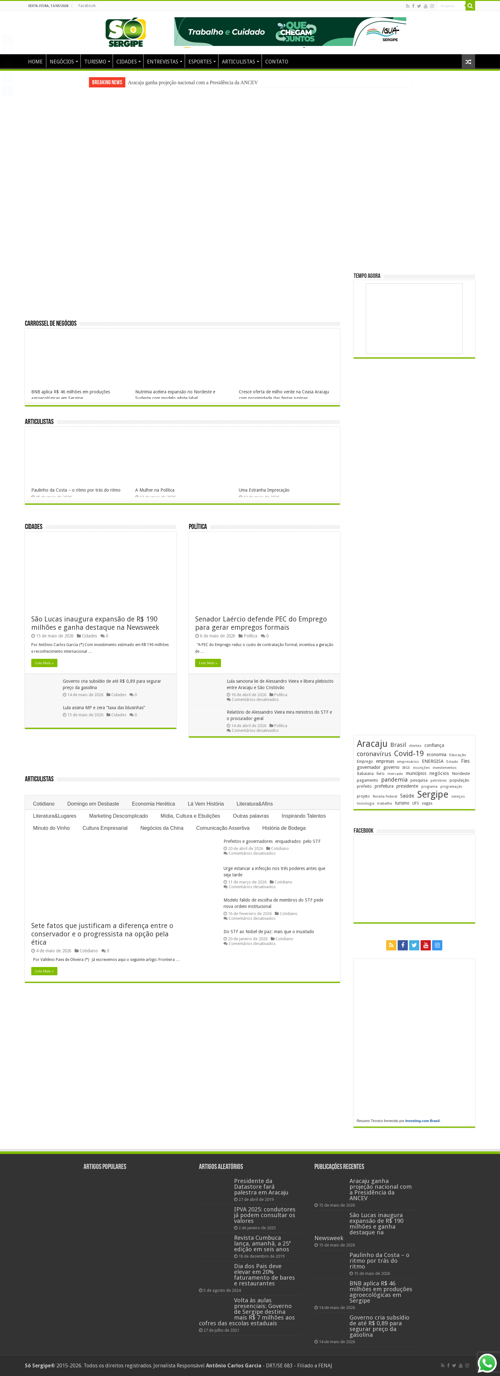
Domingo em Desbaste (93, 804)
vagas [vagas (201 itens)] (427, 803)
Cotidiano (44, 804)
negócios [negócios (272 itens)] (439, 773)
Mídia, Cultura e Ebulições (190, 816)
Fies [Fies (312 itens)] (465, 761)
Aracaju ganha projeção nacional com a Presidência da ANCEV (193, 82)
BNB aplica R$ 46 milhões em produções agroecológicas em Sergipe (380, 1292)
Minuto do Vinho (51, 828)
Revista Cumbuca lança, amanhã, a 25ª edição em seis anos (262, 1243)
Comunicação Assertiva (222, 828)
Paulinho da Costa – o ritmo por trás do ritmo (76, 490)
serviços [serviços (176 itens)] (458, 796)
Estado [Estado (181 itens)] (452, 761)
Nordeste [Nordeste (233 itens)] (461, 773)
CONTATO (276, 62)
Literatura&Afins (255, 804)
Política (198, 527)
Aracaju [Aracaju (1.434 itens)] (372, 744)
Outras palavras (251, 816)
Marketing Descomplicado (118, 816)
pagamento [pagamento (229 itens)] (367, 780)
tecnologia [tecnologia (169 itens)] (365, 803)
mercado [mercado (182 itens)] (395, 773)
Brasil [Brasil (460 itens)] (398, 744)
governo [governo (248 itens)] (391, 767)
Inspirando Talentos (304, 816)
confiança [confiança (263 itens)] (434, 745)
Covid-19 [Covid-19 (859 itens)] (409, 753)
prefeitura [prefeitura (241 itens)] (384, 786)
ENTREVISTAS (162, 62)
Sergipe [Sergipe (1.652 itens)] (432, 794)
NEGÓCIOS (62, 62)
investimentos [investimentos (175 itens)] (445, 768)
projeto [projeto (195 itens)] (363, 796)
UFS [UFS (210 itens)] (415, 803)
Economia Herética (153, 804)
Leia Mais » (44, 663)
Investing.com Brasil (422, 1121)
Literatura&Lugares (54, 816)
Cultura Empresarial (105, 828)
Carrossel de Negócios (51, 324)
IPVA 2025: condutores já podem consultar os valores (265, 1215)
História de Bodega (284, 828)
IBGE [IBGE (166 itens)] (406, 768)
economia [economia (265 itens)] (436, 754)
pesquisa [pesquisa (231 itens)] (419, 780)
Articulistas (39, 422)
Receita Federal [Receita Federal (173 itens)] (385, 796)
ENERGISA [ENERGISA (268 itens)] (433, 761)
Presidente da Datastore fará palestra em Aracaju (261, 1187)
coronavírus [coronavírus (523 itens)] (374, 754)
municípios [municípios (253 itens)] (416, 773)
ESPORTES (200, 62)
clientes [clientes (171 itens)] (415, 746)
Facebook (87, 6)
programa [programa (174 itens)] (429, 787)
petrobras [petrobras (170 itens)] (438, 780)
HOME (35, 62)
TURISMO (95, 62)
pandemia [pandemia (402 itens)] (394, 779)
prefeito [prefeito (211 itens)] (364, 786)
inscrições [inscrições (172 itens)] (421, 768)
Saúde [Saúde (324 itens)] (407, 796)
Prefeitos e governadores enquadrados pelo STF (272, 841)
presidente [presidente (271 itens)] (407, 786)
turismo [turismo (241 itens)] (402, 803)
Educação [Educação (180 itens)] (457, 755)
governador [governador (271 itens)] (368, 767)
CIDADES (126, 62)
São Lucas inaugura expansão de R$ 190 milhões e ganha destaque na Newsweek (95, 623)
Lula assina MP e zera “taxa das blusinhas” (104, 707)
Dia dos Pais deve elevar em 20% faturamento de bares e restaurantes (264, 1275)
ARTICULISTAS (238, 62)
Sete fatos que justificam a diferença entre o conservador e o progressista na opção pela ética (102, 934)
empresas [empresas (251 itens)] (385, 761)
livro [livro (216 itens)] (381, 773)
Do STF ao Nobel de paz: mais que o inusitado (269, 931)
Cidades (33, 527)
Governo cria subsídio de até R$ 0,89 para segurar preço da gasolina (379, 1326)
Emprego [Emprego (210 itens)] (365, 761)
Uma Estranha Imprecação (264, 490)
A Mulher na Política (154, 490)
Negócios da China (161, 828)
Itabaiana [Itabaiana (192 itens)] (365, 773)
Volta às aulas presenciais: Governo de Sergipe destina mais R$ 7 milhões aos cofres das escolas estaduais (247, 1312)
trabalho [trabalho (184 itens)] (384, 803)
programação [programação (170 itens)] (451, 787)
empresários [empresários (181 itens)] (408, 761)
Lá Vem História (206, 804)
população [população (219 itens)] (459, 780)
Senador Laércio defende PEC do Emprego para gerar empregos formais (261, 623)
